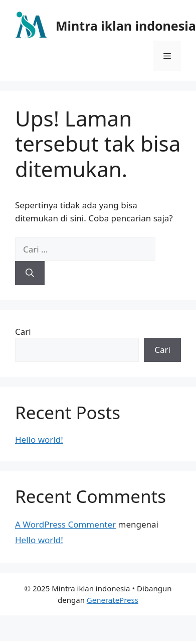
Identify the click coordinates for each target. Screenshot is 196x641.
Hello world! (39, 439)
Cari (23, 331)
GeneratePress (112, 600)
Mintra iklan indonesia (126, 25)
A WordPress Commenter (65, 524)
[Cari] (30, 273)
